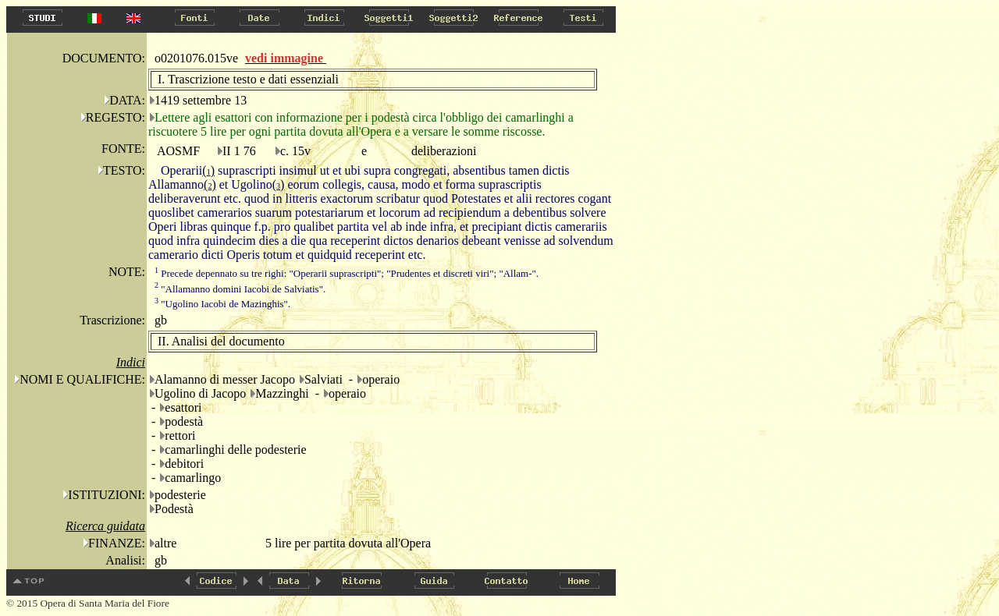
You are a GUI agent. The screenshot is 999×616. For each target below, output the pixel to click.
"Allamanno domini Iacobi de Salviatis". (240, 289)
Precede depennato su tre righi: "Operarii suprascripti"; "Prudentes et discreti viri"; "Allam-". (347, 273)
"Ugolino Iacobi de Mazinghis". (222, 304)
